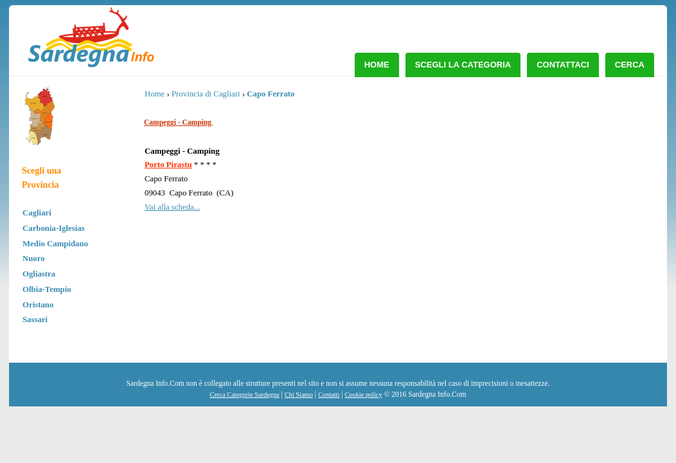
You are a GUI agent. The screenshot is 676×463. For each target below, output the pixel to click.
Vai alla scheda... (172, 207)
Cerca (630, 64)
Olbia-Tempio (46, 289)
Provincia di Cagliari (206, 93)
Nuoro (33, 258)
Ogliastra (38, 273)
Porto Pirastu (168, 164)
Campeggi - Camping (177, 122)
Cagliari (36, 212)
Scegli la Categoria (463, 64)
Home (376, 64)
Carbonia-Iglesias (53, 228)
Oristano (37, 304)
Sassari (35, 319)
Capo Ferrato (270, 93)
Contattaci (563, 64)
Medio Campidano (55, 243)
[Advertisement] (550, 183)
